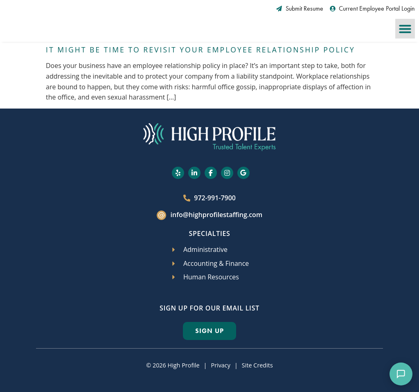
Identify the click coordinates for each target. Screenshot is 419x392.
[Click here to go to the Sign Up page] (209, 331)
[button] (405, 29)
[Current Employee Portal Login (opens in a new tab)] (372, 8)
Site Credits (257, 365)
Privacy (220, 365)
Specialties (209, 233)
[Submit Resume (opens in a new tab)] (299, 8)
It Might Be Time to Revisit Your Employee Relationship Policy (200, 49)
